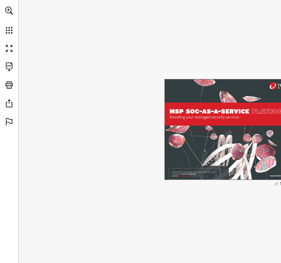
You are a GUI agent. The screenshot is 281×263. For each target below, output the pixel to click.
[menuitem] (9, 20)
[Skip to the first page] (276, 184)
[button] (9, 10)
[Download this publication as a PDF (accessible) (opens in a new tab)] (9, 67)
